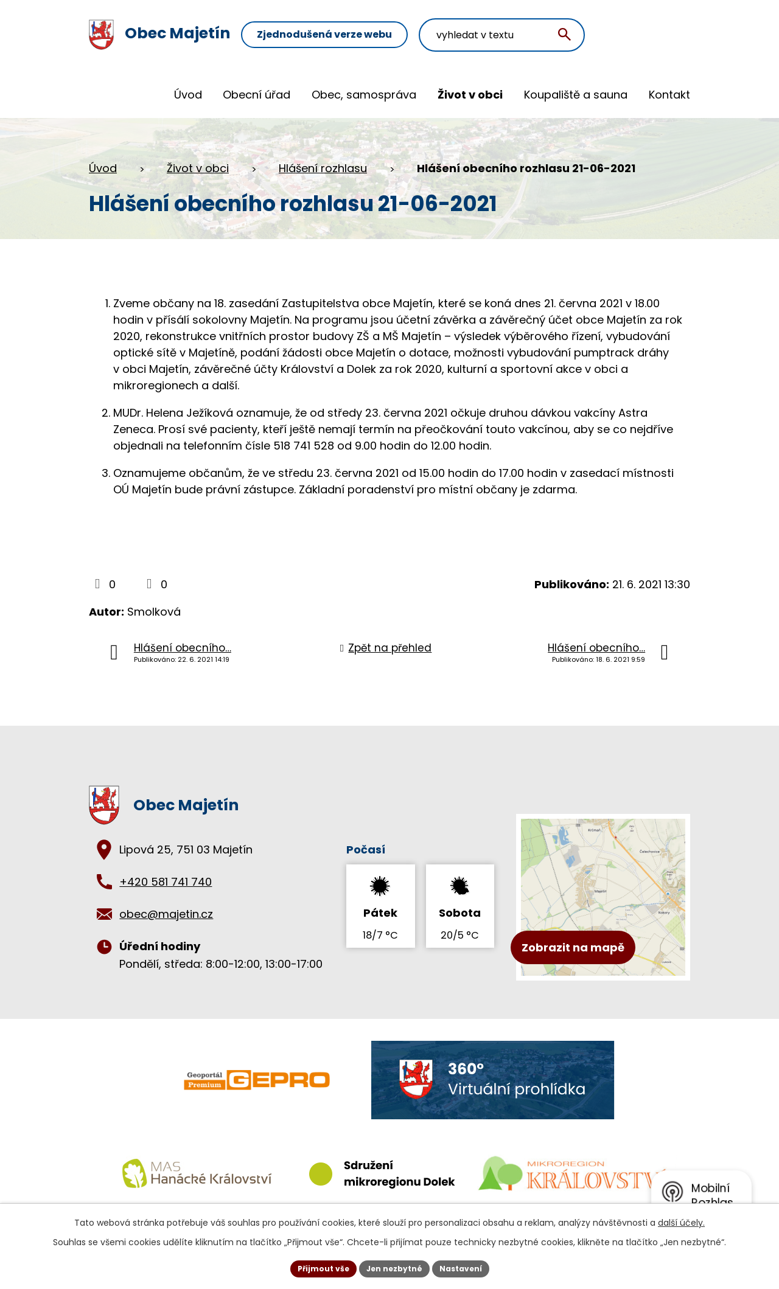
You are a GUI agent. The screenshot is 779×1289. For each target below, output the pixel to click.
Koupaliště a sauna (575, 94)
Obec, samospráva (364, 94)
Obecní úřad (256, 94)
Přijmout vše (314, 1267)
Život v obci (470, 94)
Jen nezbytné (394, 1267)
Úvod (188, 94)
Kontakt (669, 94)
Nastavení (469, 1267)
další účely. (681, 1220)
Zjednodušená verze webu (374, 35)
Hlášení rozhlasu (323, 168)
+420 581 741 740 (165, 881)
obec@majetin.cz (166, 914)
